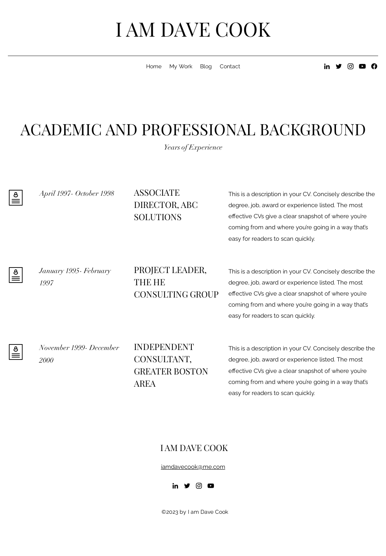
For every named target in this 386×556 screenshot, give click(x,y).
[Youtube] (362, 66)
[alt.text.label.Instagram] (350, 66)
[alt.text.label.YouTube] (211, 486)
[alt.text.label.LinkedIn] (327, 66)
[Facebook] (374, 66)
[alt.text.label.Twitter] (339, 66)
